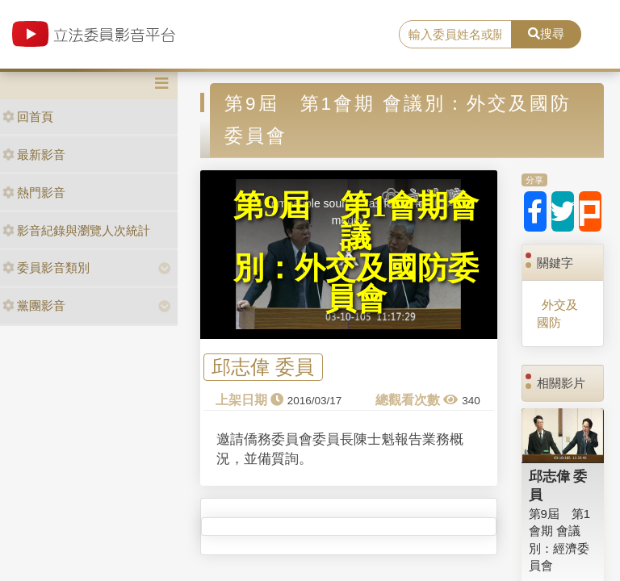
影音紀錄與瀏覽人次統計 (76, 230)
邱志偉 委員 (263, 367)
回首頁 (27, 116)
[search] (455, 34)
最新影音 (33, 154)
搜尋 (546, 33)
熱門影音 (33, 192)
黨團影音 (33, 305)
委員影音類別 (46, 267)
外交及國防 (557, 313)
